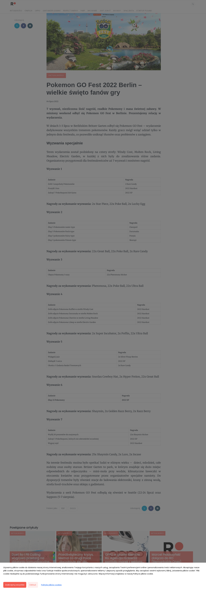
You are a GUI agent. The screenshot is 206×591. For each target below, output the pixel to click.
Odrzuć (32, 585)
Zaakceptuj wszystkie (14, 585)
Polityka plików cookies (51, 585)
